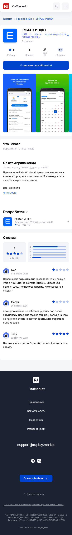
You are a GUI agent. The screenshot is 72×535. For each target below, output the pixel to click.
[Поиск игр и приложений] (56, 6)
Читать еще (9, 192)
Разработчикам (36, 428)
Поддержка (36, 420)
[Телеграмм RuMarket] (33, 461)
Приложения (24, 18)
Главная (7, 18)
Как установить (36, 410)
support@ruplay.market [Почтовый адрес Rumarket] (36, 445)
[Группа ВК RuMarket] (39, 461)
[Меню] (65, 6)
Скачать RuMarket (36, 478)
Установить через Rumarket (36, 65)
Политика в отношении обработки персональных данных (33, 504)
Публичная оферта (34, 494)
